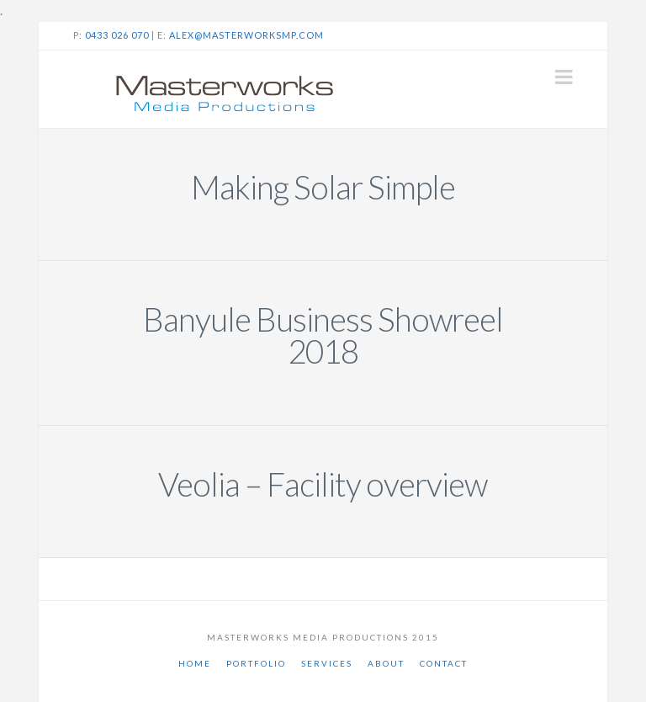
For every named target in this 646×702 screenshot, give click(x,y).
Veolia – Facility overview (322, 484)
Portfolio (256, 663)
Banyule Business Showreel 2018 (323, 335)
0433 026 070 (117, 34)
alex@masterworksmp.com (246, 34)
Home (194, 663)
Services (326, 663)
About (386, 663)
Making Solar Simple (323, 187)
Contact (444, 663)
